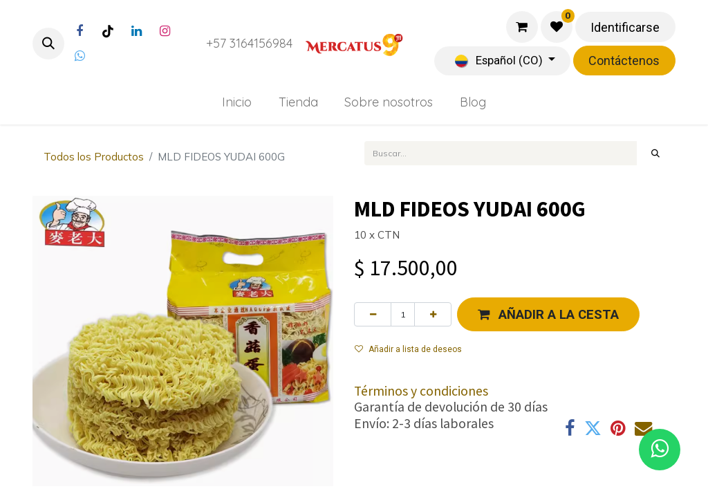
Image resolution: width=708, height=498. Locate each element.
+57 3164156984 (249, 43)
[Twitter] (79, 56)
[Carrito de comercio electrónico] (522, 27)
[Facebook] (79, 31)
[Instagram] (164, 31)
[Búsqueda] (656, 153)
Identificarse (625, 27)
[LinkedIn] (136, 31)
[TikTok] (107, 31)
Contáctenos (624, 60)
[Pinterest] (618, 428)
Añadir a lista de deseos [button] (408, 349)
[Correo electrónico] (643, 428)
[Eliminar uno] (372, 314)
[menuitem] (236, 102)
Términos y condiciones (421, 390)
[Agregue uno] (432, 314)
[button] (48, 43)
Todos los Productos (94, 156)
